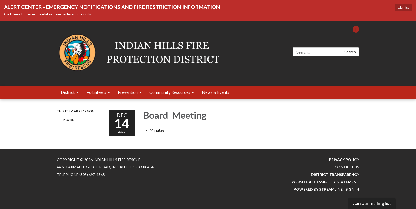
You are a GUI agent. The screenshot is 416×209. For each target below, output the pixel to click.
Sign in (352, 189)
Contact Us (347, 167)
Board (69, 120)
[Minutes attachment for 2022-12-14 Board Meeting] (156, 129)
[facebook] (356, 30)
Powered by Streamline (318, 189)
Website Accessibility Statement (325, 182)
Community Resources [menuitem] (169, 92)
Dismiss (403, 8)
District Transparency (335, 174)
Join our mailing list (371, 203)
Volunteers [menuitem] (96, 92)
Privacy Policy (344, 159)
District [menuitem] (68, 92)
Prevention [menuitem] (128, 92)
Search (350, 52)
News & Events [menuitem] (215, 92)
